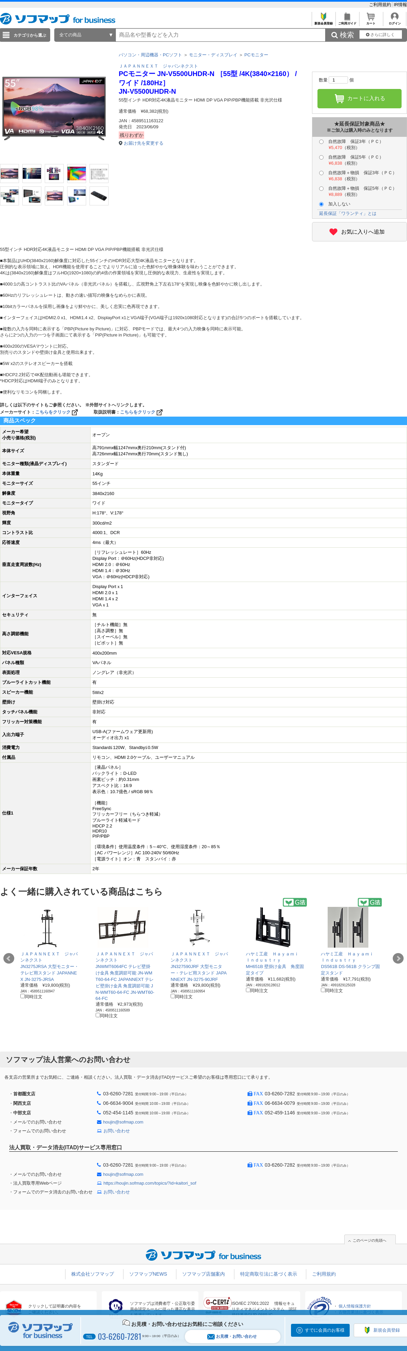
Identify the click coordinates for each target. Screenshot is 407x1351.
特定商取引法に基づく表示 (268, 1274)
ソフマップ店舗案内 (203, 1274)
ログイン (395, 21)
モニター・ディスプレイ (213, 54)
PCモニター (256, 54)
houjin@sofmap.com (123, 1122)
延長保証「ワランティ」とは (347, 213)
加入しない (334, 203)
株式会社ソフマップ (92, 1274)
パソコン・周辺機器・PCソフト (150, 54)
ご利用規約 (380, 4)
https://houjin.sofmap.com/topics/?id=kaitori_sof (149, 1183)
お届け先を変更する (143, 143)
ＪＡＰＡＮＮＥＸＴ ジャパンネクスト (158, 66)
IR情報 (400, 4)
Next (398, 958)
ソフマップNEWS (148, 1274)
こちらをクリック (57, 412)
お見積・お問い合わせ (232, 1336)
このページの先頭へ (369, 1240)
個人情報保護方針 (354, 1306)
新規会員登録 (323, 21)
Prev (8, 958)
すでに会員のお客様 (325, 1330)
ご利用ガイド (347, 21)
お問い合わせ (116, 1130)
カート (371, 21)
